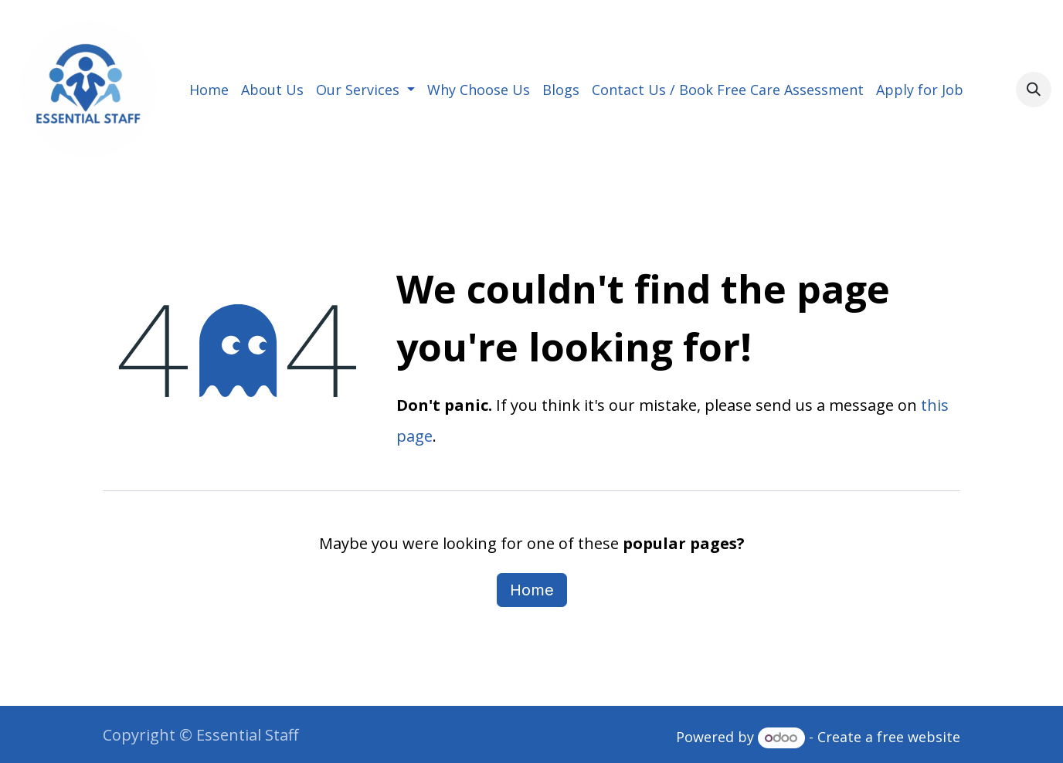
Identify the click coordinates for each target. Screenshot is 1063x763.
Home (532, 590)
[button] (1033, 89)
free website (918, 736)
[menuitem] (209, 90)
